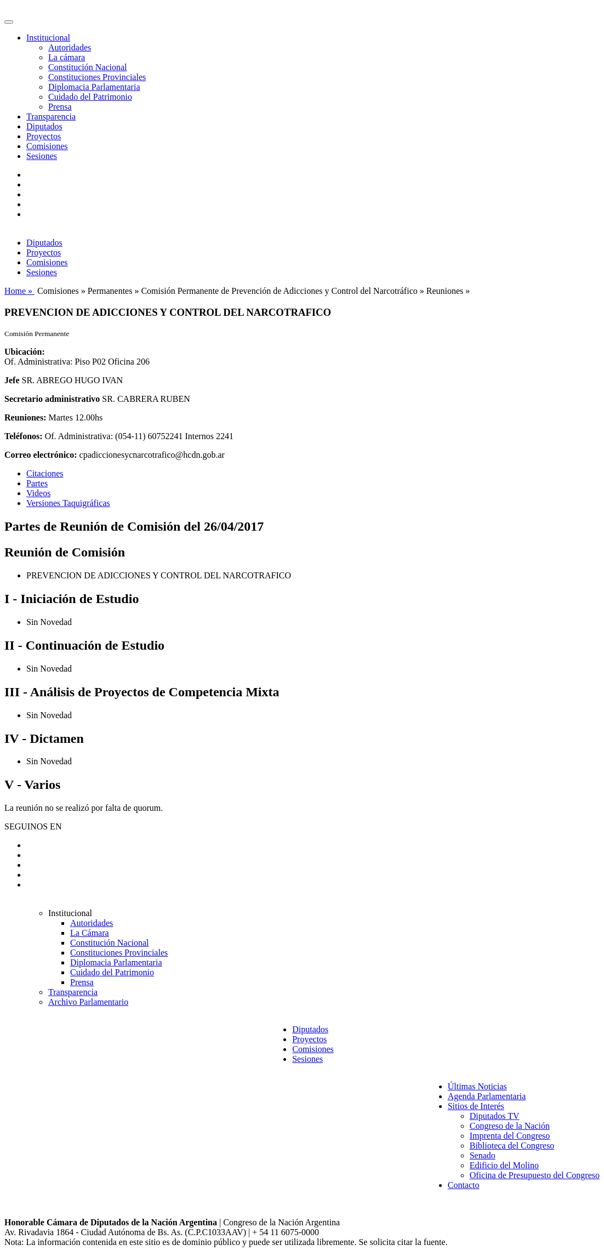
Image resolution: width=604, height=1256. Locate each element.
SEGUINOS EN (32, 826)
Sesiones (41, 156)
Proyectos (43, 136)
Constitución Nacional (87, 67)
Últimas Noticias (477, 1086)
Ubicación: (24, 351)
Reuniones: (25, 417)
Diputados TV (495, 1116)
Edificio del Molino (504, 1165)
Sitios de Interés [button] (476, 1106)
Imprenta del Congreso (510, 1135)
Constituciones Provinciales (97, 77)
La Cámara (89, 932)
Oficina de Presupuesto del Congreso (535, 1175)
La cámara (66, 57)
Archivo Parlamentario (88, 1002)
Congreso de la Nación (510, 1125)
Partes (37, 483)
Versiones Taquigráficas (68, 503)
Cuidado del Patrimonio (90, 96)
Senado (482, 1155)
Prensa (60, 106)
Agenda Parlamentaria (487, 1096)
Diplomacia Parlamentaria (94, 87)
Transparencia (51, 116)
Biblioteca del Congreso (512, 1145)
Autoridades (69, 47)
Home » (19, 290)
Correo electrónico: (40, 454)
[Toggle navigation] (8, 22)
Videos (38, 493)
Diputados (44, 126)
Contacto (464, 1185)
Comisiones (47, 146)
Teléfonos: (23, 436)
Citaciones (45, 473)
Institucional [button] (48, 37)
